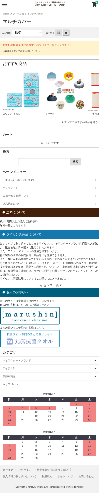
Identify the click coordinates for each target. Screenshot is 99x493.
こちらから (19, 225)
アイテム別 (18, 14)
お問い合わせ (86, 476)
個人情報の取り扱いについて (19, 476)
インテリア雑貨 (35, 14)
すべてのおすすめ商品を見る (81, 122)
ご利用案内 (24, 469)
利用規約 (47, 476)
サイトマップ (65, 476)
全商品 (6, 14)
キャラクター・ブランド (17, 360)
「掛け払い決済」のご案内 (18, 179)
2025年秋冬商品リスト (16, 195)
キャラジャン (10, 187)
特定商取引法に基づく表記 (52, 469)
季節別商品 (9, 376)
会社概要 (8, 469)
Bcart (80, 487)
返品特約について (13, 203)
